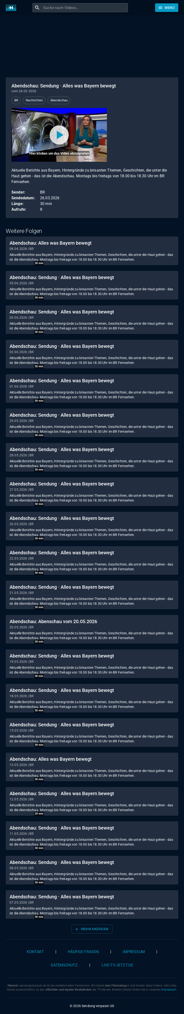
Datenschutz (64, 965)
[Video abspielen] (59, 135)
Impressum (134, 951)
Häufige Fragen (83, 951)
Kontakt (35, 951)
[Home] (12, 8)
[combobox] (85, 7)
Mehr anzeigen (91, 929)
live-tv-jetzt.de (117, 965)
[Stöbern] (166, 7)
